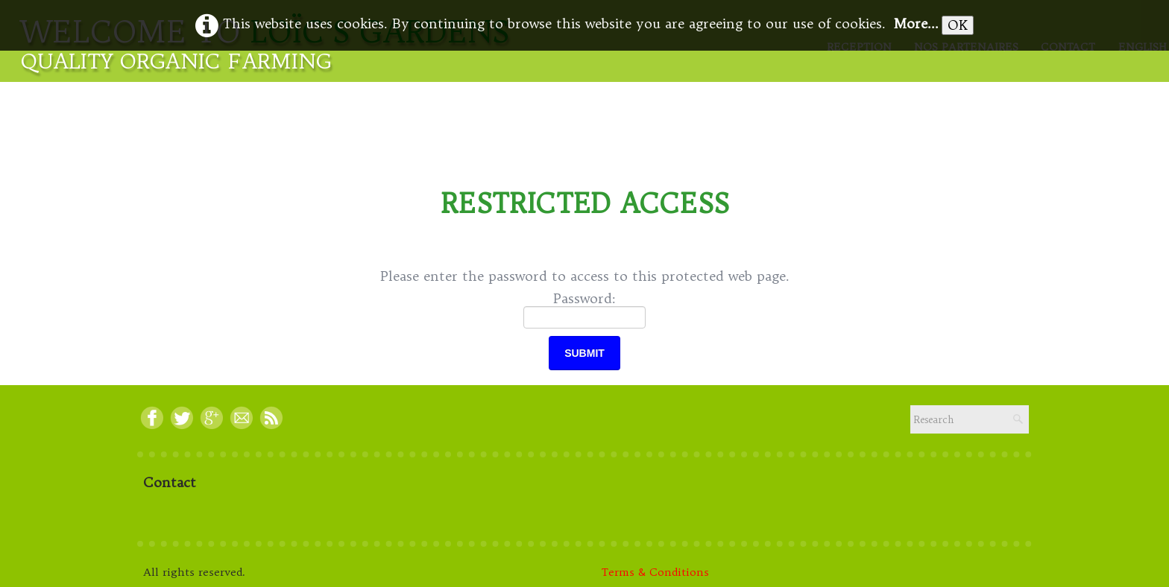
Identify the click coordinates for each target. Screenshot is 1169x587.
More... (916, 23)
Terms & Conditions (655, 572)
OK (958, 25)
